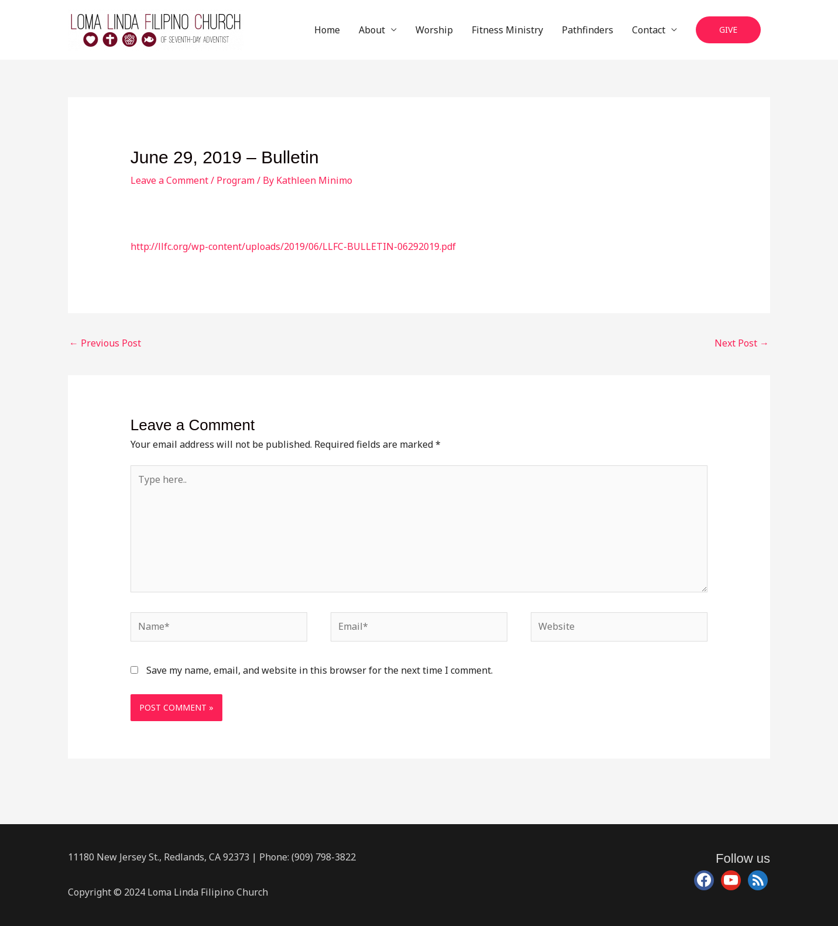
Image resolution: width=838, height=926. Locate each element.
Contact (648, 29)
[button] (728, 30)
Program (236, 180)
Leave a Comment (169, 180)
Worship (434, 29)
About (372, 29)
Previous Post (105, 343)
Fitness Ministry (507, 29)
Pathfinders (587, 29)
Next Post (742, 343)
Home (327, 29)
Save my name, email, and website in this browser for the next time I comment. (319, 670)
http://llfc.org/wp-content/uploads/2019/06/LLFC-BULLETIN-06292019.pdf (293, 246)
